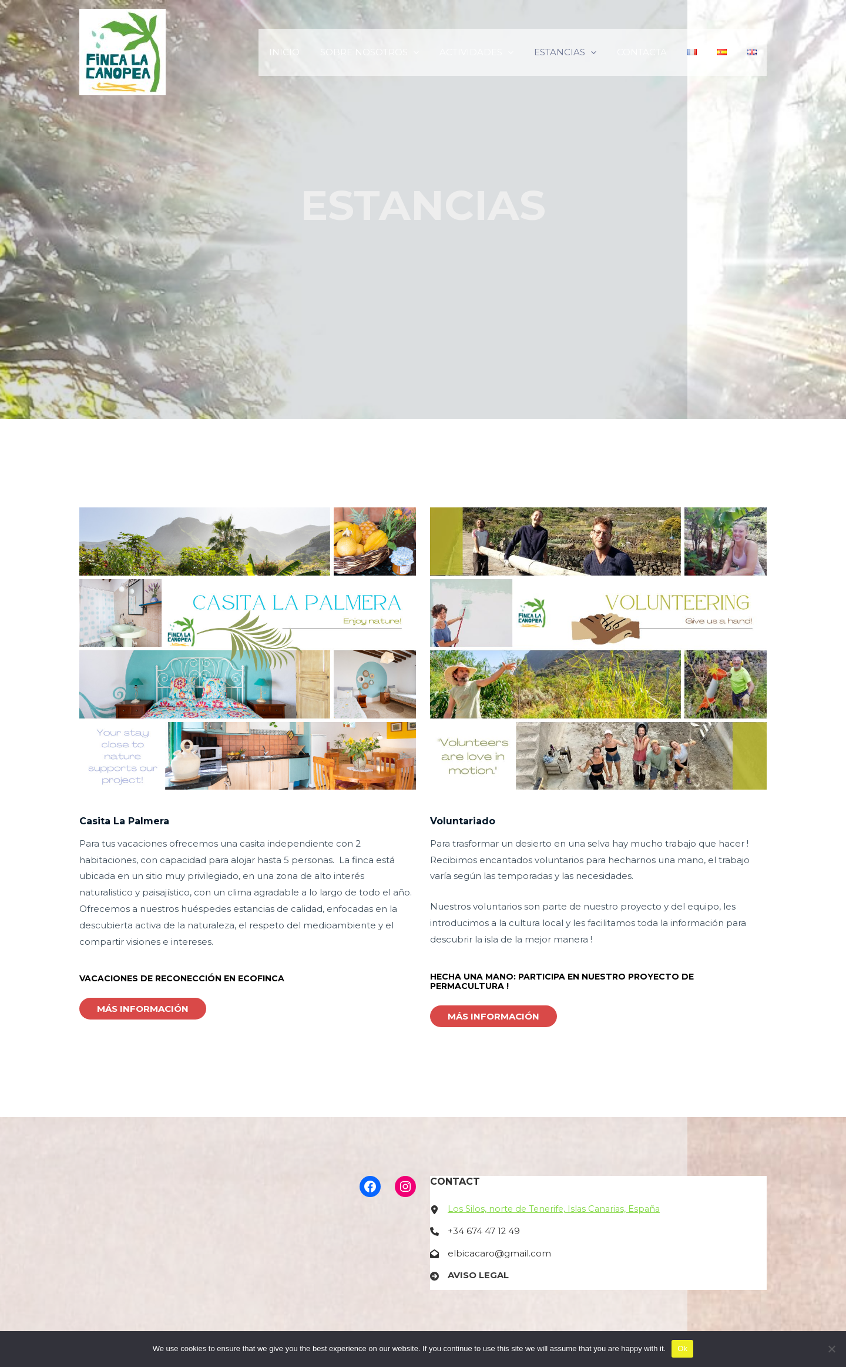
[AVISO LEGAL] (469, 1276)
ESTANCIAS (578, 52)
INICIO (306, 52)
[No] (831, 1349)
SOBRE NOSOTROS (388, 52)
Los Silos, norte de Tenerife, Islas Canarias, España (557, 1209)
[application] (432, 52)
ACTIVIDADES (492, 52)
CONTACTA (652, 52)
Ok (682, 1348)
